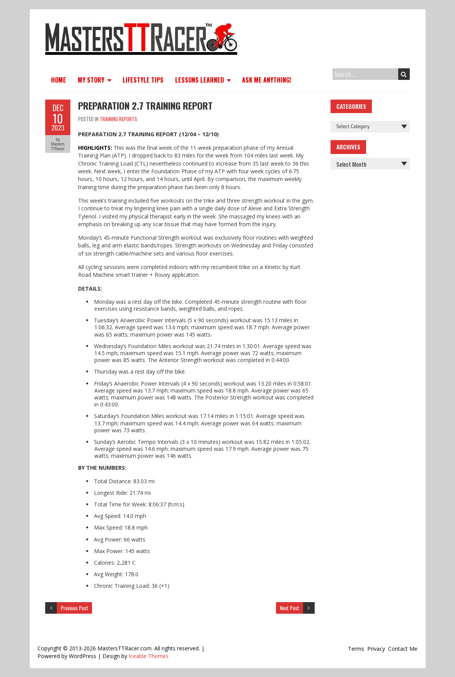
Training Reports (118, 119)
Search (404, 74)
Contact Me (403, 648)
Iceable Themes (149, 656)
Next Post (289, 608)
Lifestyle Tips (143, 80)
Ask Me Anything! (266, 80)
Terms (356, 648)
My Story (91, 80)
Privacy (376, 648)
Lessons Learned (199, 80)
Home (58, 80)
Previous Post (74, 608)
